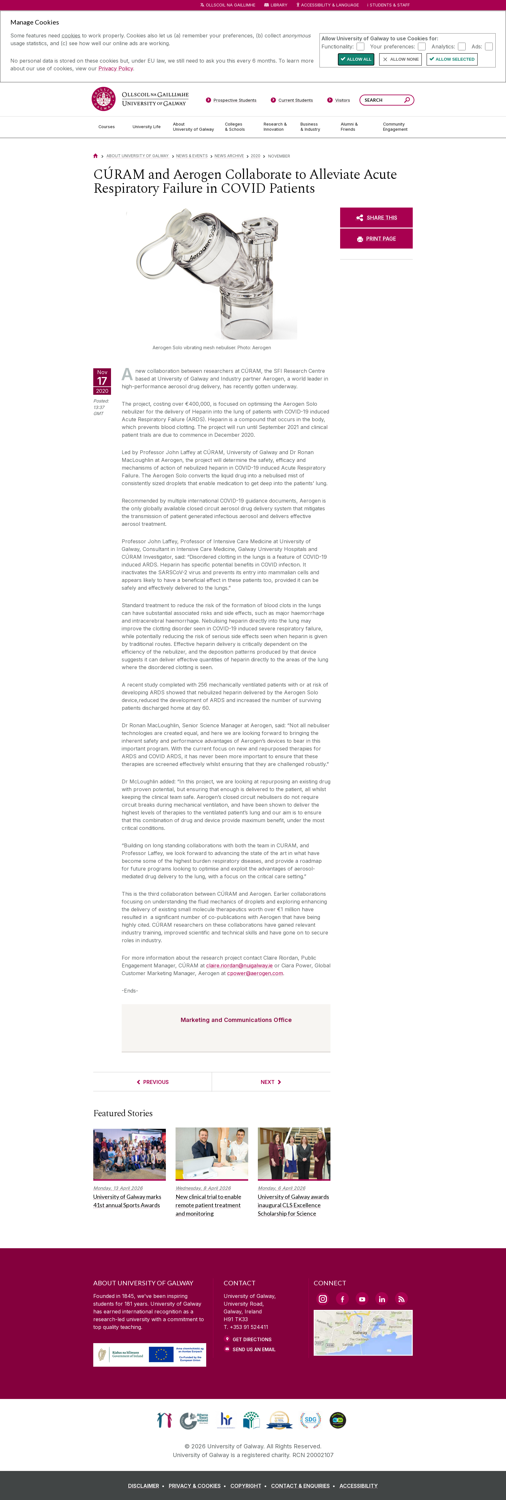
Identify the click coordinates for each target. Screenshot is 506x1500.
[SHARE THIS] (376, 218)
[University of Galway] (140, 99)
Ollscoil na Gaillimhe (230, 5)
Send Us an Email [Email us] (254, 1349)
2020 (255, 155)
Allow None (404, 59)
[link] (164, 1420)
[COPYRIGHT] (249, 1486)
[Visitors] (338, 101)
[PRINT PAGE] (376, 239)
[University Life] (147, 127)
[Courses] (110, 127)
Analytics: (443, 46)
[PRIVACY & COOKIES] (199, 1486)
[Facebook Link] (342, 1298)
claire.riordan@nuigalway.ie (239, 965)
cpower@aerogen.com (255, 973)
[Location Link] (363, 1352)
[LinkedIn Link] (381, 1298)
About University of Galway (137, 155)
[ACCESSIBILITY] (358, 1486)
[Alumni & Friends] (357, 127)
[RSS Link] (401, 1298)
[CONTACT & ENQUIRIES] (304, 1486)
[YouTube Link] (362, 1298)
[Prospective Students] (231, 101)
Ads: (476, 46)
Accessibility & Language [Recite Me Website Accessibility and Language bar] (327, 5)
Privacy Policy (115, 68)
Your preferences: (392, 46)
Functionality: (337, 46)
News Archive (229, 155)
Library (279, 5)
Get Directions (252, 1339)
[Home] (95, 155)
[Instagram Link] (322, 1298)
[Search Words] (386, 100)
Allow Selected (455, 59)
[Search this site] (407, 101)
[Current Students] (292, 101)
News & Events (192, 155)
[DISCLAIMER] (147, 1486)
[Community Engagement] (395, 127)
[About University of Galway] (194, 127)
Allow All (359, 59)
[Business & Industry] (315, 127)
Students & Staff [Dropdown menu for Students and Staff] (390, 5)
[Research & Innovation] (276, 127)
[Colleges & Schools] (239, 127)
